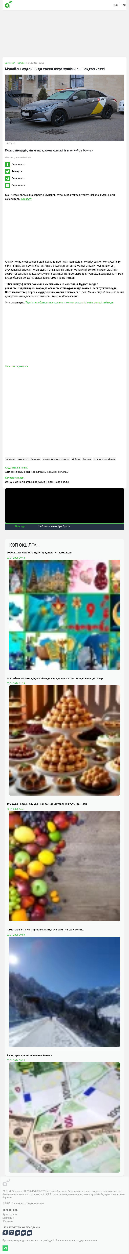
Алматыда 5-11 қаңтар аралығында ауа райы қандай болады (45, 929)
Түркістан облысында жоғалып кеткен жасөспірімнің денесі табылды (70, 302)
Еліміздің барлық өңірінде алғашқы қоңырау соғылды (37, 471)
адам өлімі (23, 459)
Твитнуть (17, 171)
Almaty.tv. (26, 199)
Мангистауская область (104, 459)
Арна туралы (10, 1214)
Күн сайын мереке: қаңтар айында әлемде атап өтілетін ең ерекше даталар (55, 678)
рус (123, 5)
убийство (76, 459)
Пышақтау (35, 459)
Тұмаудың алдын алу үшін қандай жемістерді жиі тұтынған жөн (47, 803)
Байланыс (8, 1217)
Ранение (87, 459)
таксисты (10, 459)
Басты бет (10, 63)
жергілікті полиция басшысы (56, 459)
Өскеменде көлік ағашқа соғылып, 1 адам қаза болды (37, 481)
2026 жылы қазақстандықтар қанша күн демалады (39, 552)
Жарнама (8, 1221)
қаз (116, 5)
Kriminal (21, 63)
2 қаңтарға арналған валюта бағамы (30, 1055)
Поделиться (18, 164)
